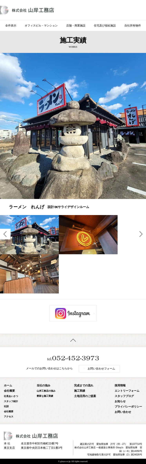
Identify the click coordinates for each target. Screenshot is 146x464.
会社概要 (9, 390)
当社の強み (43, 385)
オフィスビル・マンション (41, 25)
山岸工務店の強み (46, 391)
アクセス (8, 416)
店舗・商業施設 (75, 25)
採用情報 (120, 385)
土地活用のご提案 (85, 396)
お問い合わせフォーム (99, 368)
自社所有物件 (132, 25)
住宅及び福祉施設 (105, 25)
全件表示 (10, 25)
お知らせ (120, 401)
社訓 (6, 406)
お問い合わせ (123, 411)
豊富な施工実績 (45, 396)
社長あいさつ (11, 396)
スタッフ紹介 (11, 401)
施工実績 (79, 390)
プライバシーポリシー (128, 406)
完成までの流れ (83, 385)
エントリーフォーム (127, 390)
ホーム (8, 385)
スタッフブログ (124, 396)
